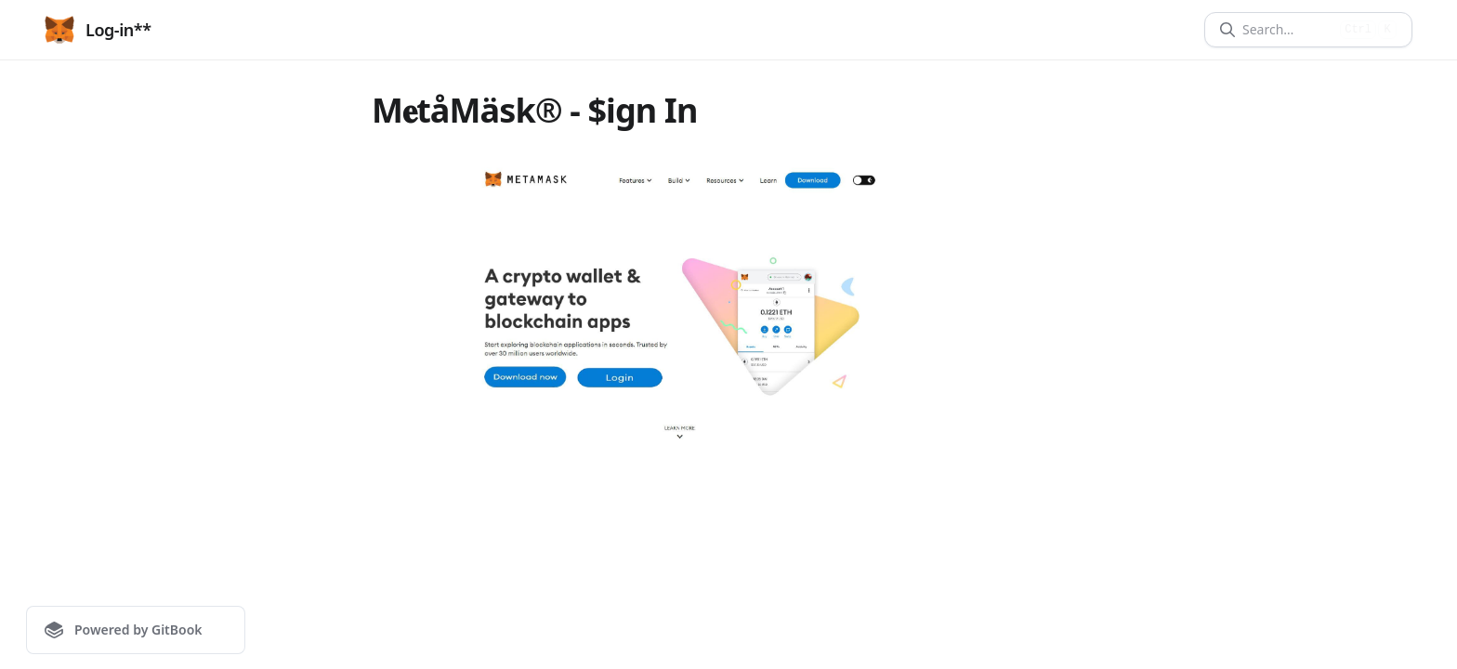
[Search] (1287, 29)
